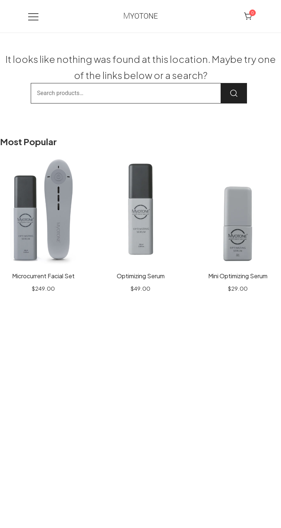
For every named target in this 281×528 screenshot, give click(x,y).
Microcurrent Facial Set (43, 276)
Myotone (140, 16)
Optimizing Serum (141, 276)
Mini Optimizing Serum (237, 276)
